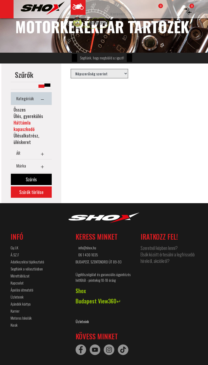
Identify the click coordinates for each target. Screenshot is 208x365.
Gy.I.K (14, 247)
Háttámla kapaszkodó (24, 125)
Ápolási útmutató (22, 290)
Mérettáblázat (20, 276)
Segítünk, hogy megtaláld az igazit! (102, 58)
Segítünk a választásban (27, 269)
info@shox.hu (87, 247)
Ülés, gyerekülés (28, 116)
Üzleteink (17, 297)
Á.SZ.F (15, 254)
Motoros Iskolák (21, 318)
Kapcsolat (17, 283)
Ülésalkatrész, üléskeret (26, 138)
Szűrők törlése (31, 192)
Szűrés (31, 179)
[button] (47, 85)
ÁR (31, 154)
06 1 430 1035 (88, 254)
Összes (20, 109)
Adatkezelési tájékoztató (27, 261)
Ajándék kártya (21, 304)
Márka (31, 167)
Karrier (15, 311)
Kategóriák (31, 99)
